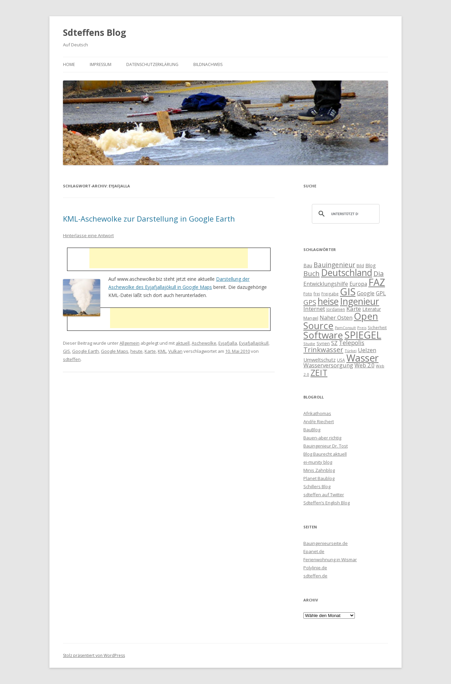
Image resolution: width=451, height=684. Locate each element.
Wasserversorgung (328, 365)
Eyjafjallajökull (254, 343)
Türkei (351, 350)
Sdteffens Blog (94, 32)
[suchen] (344, 214)
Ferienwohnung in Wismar (330, 559)
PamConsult (345, 327)
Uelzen (367, 350)
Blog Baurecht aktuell (325, 454)
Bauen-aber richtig (322, 438)
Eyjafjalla (227, 343)
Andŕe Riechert (318, 421)
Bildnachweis (207, 64)
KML (162, 351)
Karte (150, 351)
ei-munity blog (317, 462)
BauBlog (311, 430)
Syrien (323, 343)
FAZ (376, 282)
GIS (66, 351)
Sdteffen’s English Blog (326, 503)
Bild (360, 266)
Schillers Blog (316, 486)
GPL (381, 293)
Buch (311, 273)
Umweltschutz (319, 359)
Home (69, 64)
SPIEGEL (362, 334)
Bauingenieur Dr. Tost (325, 446)
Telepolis (351, 343)
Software (323, 334)
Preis (361, 327)
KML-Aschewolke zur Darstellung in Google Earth (149, 218)
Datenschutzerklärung (152, 64)
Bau (307, 265)
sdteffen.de (315, 576)
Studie (309, 343)
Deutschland (346, 273)
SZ (334, 343)
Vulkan (175, 351)
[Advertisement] (168, 258)
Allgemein (129, 343)
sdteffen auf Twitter (323, 495)
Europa (358, 284)
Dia (378, 273)
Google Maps (114, 351)
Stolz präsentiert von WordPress (94, 655)
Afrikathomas (317, 413)
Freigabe (330, 293)
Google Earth (85, 351)
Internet (314, 309)
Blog (370, 265)
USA (341, 360)
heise (328, 301)
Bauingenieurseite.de (325, 543)
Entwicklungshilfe (325, 284)
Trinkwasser (323, 349)
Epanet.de (313, 551)
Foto (307, 294)
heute (136, 351)
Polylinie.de (315, 568)
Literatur (371, 309)
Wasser (362, 357)
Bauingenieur (334, 264)
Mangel (310, 318)
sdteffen (72, 359)
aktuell (183, 343)
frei (317, 293)
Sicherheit (377, 327)
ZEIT (318, 372)
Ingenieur (359, 301)
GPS (309, 302)
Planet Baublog (319, 478)
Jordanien (335, 309)
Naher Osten (336, 317)
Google (365, 293)
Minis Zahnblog (319, 470)
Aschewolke (204, 343)
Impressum (100, 64)
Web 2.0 (364, 365)
